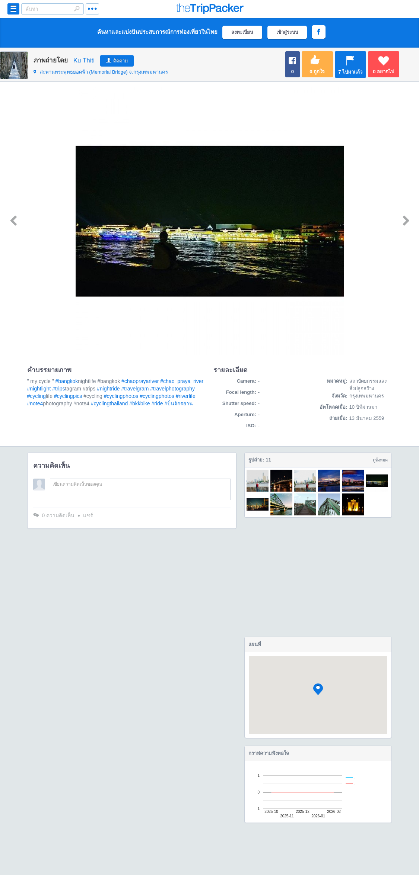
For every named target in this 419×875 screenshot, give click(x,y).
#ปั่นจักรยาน (178, 403)
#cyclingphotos (121, 396)
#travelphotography (172, 389)
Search (76, 8)
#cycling (36, 396)
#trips (58, 389)
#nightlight (39, 389)
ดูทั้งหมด (380, 460)
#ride (157, 403)
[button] (318, 689)
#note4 (35, 403)
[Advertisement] (318, 577)
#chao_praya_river (181, 381)
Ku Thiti (84, 60)
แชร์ (88, 515)
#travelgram (135, 389)
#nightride (108, 389)
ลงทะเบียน (242, 32)
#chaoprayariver (140, 381)
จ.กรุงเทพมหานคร (101, 72)
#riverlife (186, 396)
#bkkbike (139, 403)
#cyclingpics (68, 396)
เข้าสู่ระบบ (287, 32)
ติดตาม (120, 61)
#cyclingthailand (109, 403)
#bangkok (66, 381)
